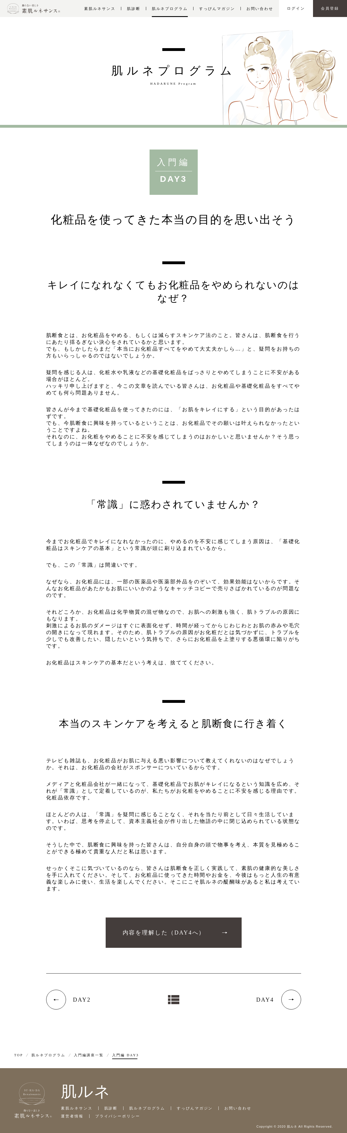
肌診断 (133, 9)
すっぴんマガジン (217, 9)
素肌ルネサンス (100, 9)
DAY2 (82, 1000)
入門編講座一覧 (89, 1055)
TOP (18, 1055)
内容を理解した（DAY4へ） (164, 932)
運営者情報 (72, 1116)
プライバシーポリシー (117, 1116)
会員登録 (330, 8)
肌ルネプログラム (170, 9)
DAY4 (265, 1000)
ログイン (296, 8)
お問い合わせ (259, 9)
